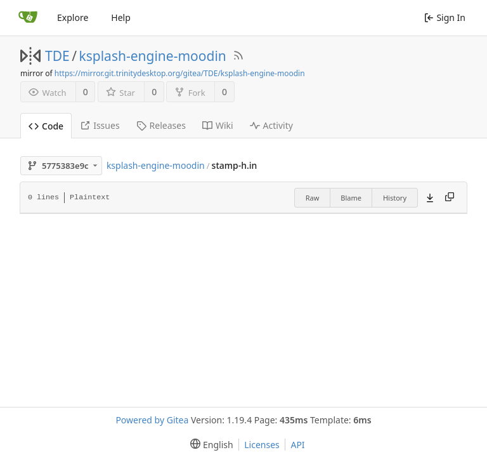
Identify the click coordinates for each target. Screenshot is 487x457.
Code (46, 126)
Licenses (262, 445)
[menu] (209, 444)
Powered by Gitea (151, 420)
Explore (72, 17)
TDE (57, 56)
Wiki (217, 125)
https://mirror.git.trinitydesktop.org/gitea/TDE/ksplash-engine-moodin (180, 73)
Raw (313, 197)
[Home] (27, 18)
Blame (351, 197)
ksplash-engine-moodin (152, 56)
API (297, 445)
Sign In (445, 17)
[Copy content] (449, 197)
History (394, 197)
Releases (161, 125)
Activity (271, 125)
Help (121, 17)
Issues (99, 125)
